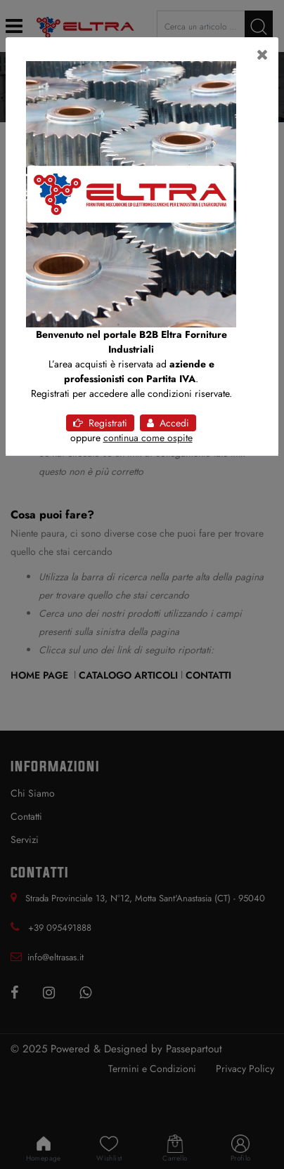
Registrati (100, 423)
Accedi (168, 423)
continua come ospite (148, 438)
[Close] (262, 54)
